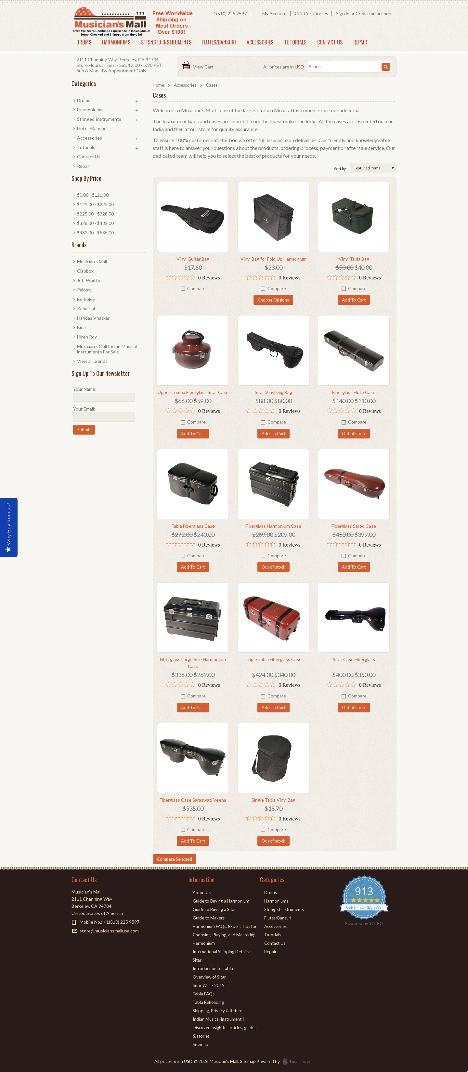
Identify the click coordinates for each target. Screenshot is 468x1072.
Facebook (76, 942)
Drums (83, 42)
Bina (81, 327)
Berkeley (86, 299)
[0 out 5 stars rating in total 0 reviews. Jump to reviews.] (193, 277)
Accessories (260, 42)
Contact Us (330, 42)
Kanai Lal (86, 308)
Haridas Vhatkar (93, 318)
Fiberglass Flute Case (353, 392)
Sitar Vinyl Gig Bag (273, 392)
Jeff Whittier (90, 280)
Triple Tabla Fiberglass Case (273, 659)
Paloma (84, 289)
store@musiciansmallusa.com (109, 930)
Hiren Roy (87, 336)
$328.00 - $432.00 (95, 223)
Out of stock (354, 433)
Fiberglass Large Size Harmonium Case (193, 663)
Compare (196, 288)
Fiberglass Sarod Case (354, 526)
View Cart (204, 66)
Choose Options (273, 299)
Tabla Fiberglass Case (193, 526)
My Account (274, 13)
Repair (360, 42)
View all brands (92, 361)
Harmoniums (116, 42)
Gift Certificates (311, 13)
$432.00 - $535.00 (95, 232)
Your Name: (85, 389)
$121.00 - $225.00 (95, 204)
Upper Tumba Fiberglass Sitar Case (193, 392)
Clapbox (85, 271)
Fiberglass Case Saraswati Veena (193, 800)
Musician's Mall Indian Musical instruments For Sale (107, 348)
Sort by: (340, 168)
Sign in (342, 13)
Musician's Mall (92, 261)
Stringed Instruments (166, 42)
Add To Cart (354, 299)
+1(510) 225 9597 (229, 13)
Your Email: (84, 409)
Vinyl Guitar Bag (192, 259)
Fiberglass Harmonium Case (273, 526)
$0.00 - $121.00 (93, 195)
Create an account (374, 13)
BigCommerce (298, 1062)
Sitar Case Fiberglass (354, 659)
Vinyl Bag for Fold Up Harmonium (273, 259)
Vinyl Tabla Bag (354, 259)
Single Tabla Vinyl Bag (273, 800)
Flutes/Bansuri (219, 42)
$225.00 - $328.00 (95, 213)
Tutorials (295, 42)
